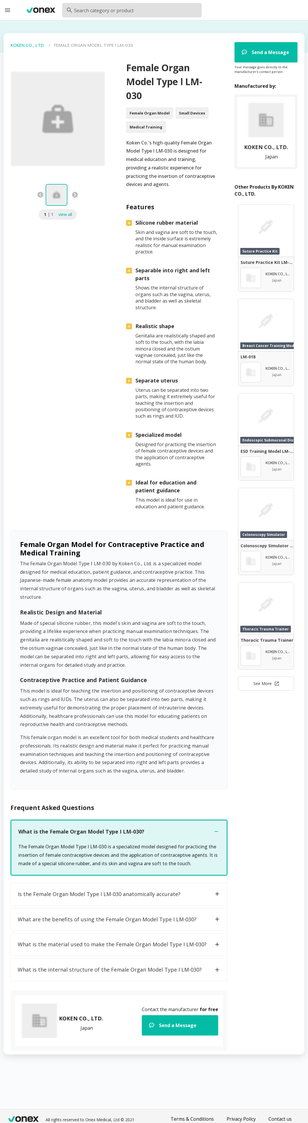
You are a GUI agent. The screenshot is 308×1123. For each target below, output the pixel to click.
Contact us (280, 1119)
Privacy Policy (241, 1119)
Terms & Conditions (192, 1119)
